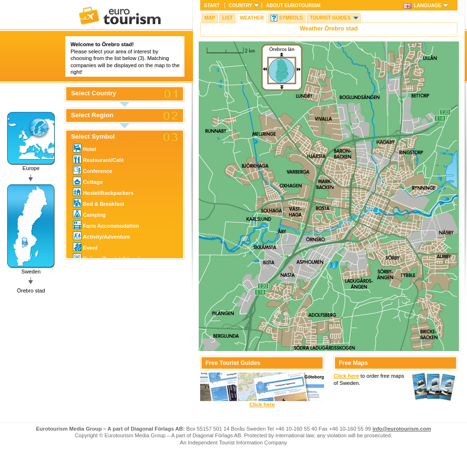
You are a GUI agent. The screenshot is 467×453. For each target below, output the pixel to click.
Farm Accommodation (106, 225)
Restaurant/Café (98, 159)
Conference (92, 170)
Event (85, 246)
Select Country (93, 93)
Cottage (88, 181)
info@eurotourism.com (402, 429)
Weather (252, 17)
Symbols (291, 17)
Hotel (84, 148)
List (227, 17)
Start (212, 5)
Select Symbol (93, 136)
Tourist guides (330, 17)
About (293, 5)
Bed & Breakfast (98, 203)
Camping (89, 214)
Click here (261, 404)
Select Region (92, 115)
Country (240, 5)
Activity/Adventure (101, 236)
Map (209, 17)
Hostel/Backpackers (103, 192)
